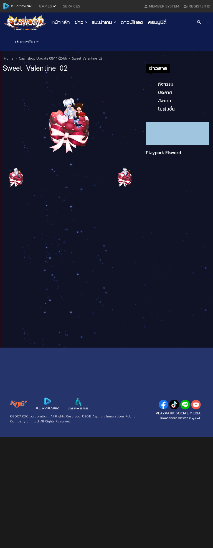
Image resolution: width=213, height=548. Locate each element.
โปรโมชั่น (166, 109)
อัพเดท (164, 100)
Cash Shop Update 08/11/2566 (43, 58)
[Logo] (26, 22)
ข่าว (81, 22)
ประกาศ (165, 92)
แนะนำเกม (104, 22)
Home (9, 58)
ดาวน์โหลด (132, 22)
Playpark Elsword (163, 152)
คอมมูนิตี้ (157, 22)
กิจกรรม (165, 84)
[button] (200, 22)
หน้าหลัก (61, 22)
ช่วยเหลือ (27, 41)
